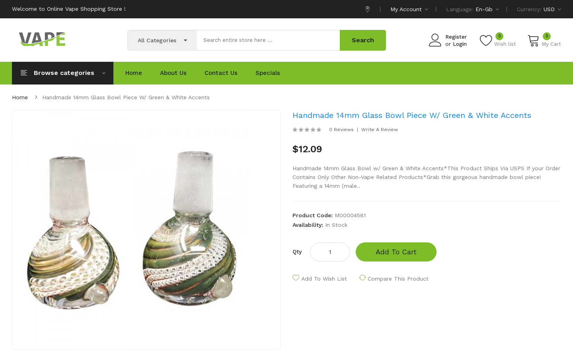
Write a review (379, 129)
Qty (297, 251)
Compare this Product (398, 278)
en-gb (487, 9)
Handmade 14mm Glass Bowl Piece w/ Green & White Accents (126, 97)
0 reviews (341, 129)
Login (460, 44)
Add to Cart (396, 252)
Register (456, 37)
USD (552, 9)
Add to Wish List (324, 278)
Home (20, 97)
